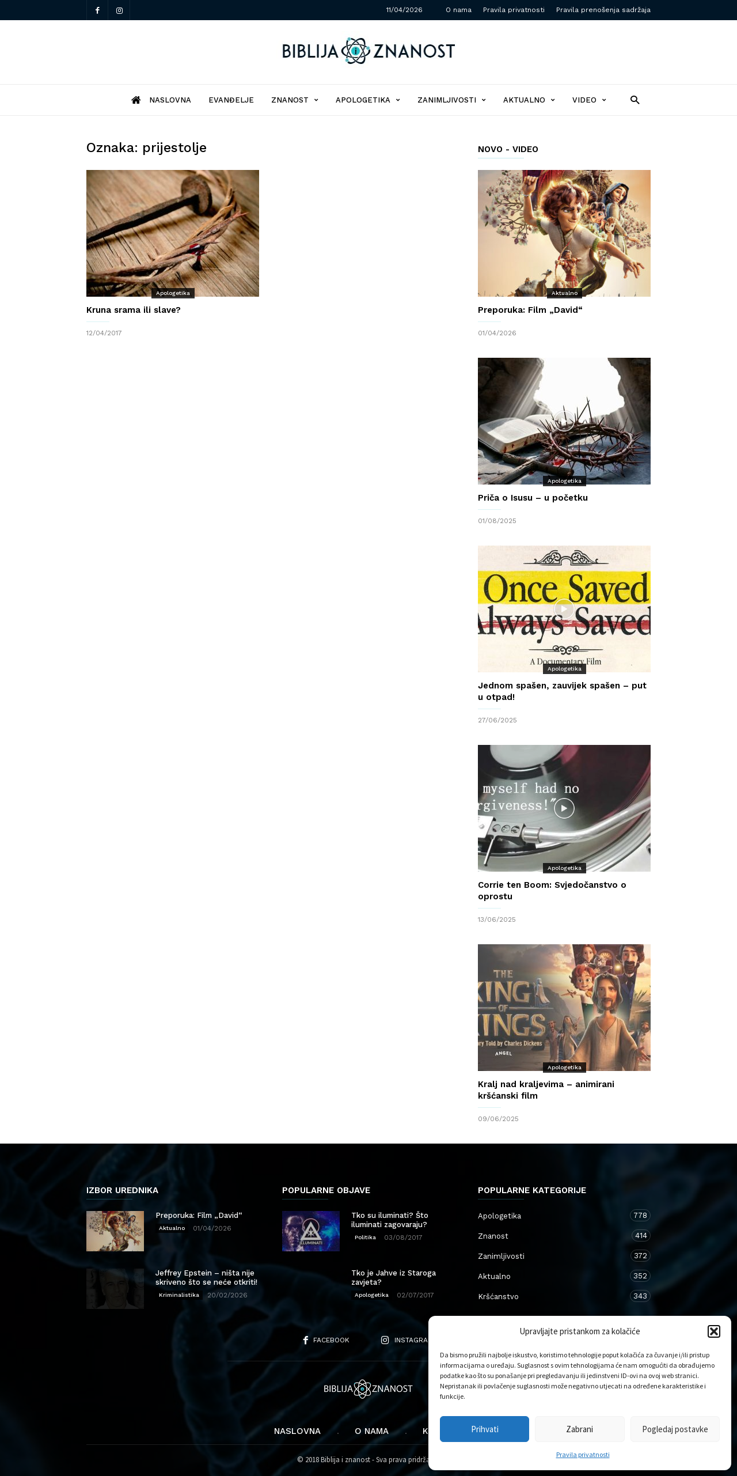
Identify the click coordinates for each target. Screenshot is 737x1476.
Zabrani (579, 1429)
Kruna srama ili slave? (133, 310)
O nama (459, 10)
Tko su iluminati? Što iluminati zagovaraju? (389, 1220)
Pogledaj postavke (675, 1429)
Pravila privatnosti (583, 1454)
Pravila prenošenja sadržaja (603, 10)
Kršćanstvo (553, 1296)
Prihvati (485, 1429)
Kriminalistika (179, 1295)
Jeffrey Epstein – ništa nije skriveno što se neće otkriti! (206, 1277)
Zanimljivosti (451, 100)
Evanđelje (231, 100)
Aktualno (529, 100)
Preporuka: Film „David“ (530, 310)
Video (589, 100)
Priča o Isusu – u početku (533, 498)
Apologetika (368, 100)
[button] (714, 1331)
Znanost (294, 100)
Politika (365, 1237)
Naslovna (297, 1431)
